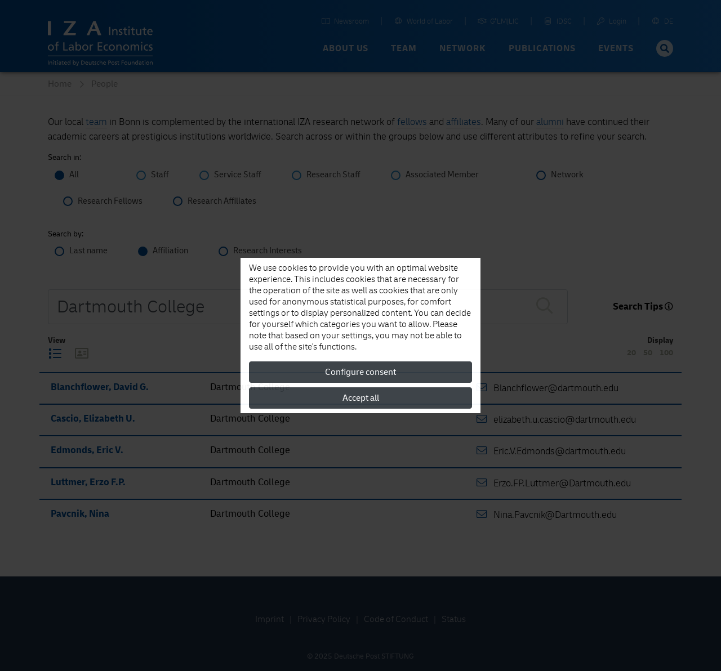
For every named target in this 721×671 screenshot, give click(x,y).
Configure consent (360, 372)
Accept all (360, 398)
